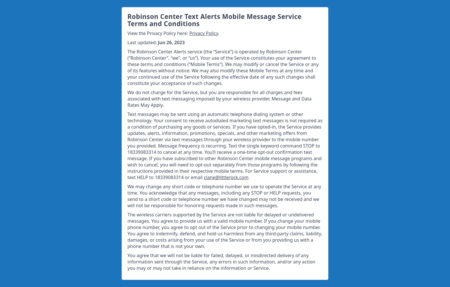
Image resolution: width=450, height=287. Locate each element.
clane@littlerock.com (226, 177)
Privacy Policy (203, 33)
